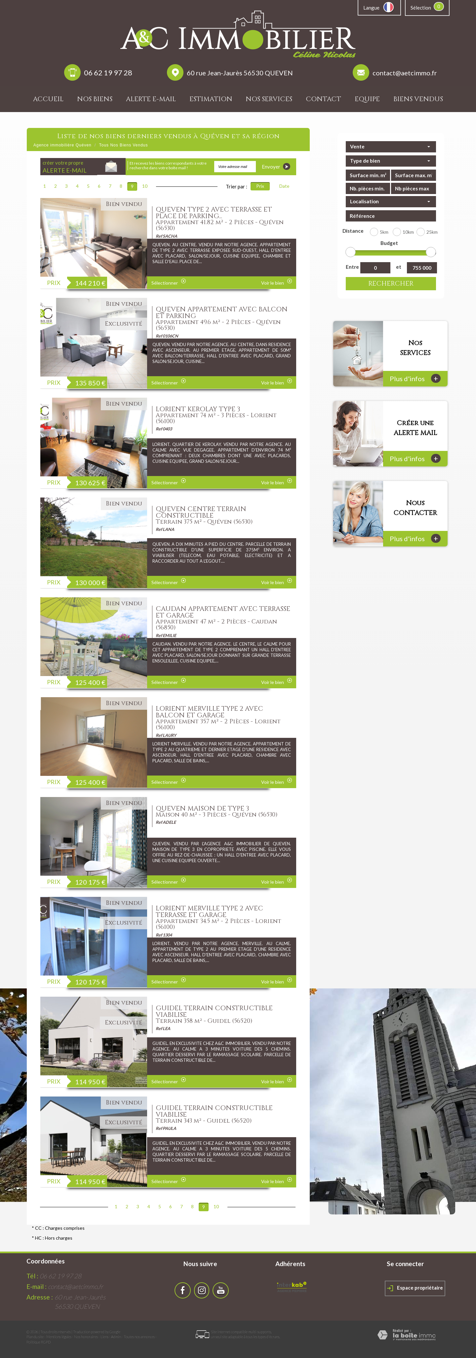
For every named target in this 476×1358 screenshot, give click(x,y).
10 (144, 186)
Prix (260, 186)
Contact (323, 99)
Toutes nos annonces (139, 1337)
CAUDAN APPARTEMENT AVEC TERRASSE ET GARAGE (223, 612)
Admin (116, 1337)
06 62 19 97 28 (108, 72)
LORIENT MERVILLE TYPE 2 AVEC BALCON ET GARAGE (209, 712)
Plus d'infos (415, 378)
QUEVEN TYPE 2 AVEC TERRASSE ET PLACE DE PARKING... (214, 212)
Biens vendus (418, 99)
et (398, 267)
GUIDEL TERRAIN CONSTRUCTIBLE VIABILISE (214, 1011)
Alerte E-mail (151, 99)
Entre (352, 267)
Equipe (367, 99)
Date (284, 186)
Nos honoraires (86, 1337)
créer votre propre (65, 167)
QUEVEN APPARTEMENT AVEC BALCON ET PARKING (222, 312)
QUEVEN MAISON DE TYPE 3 (202, 808)
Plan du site (35, 1337)
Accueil (48, 99)
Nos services (269, 99)
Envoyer (276, 166)
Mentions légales (58, 1337)
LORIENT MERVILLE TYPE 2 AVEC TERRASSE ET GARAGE (209, 911)
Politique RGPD (38, 1342)
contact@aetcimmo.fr (405, 73)
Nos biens (94, 99)
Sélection (421, 8)
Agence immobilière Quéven (62, 145)
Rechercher (391, 283)
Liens (104, 1337)
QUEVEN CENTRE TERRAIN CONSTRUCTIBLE (201, 512)
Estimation (210, 99)
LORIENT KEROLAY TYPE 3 (198, 409)
